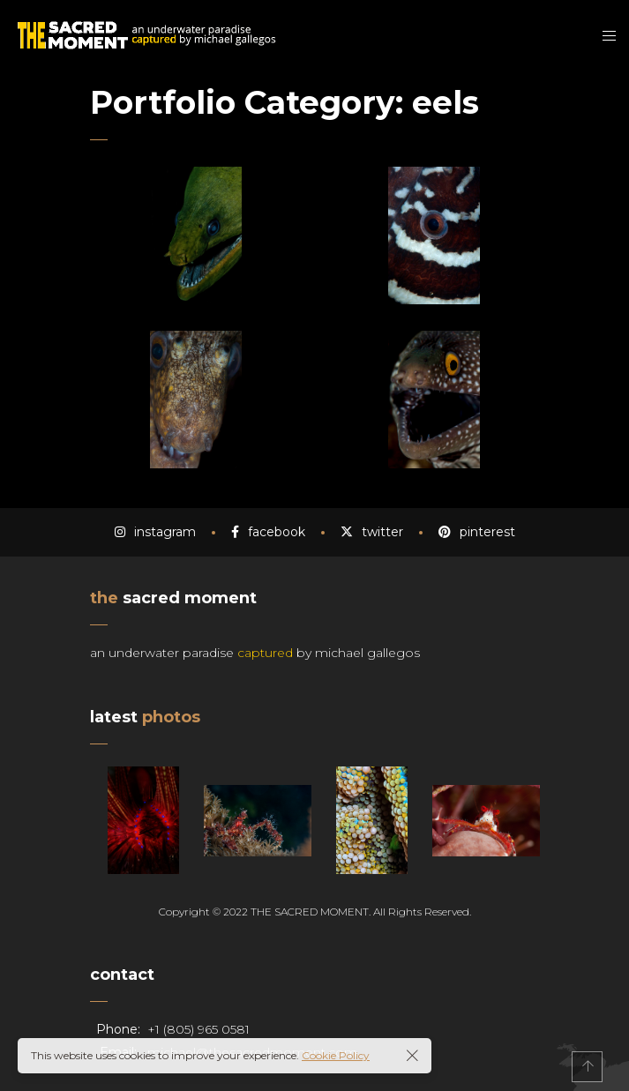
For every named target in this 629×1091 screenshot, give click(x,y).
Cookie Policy (336, 1055)
